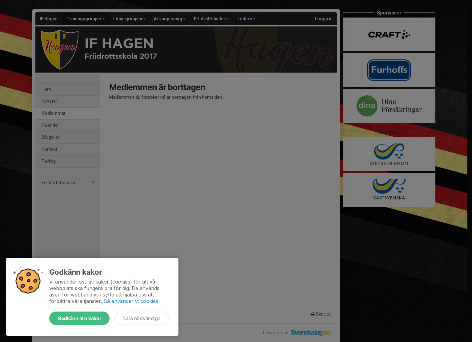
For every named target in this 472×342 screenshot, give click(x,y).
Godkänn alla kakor (79, 318)
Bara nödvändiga (141, 318)
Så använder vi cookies (131, 301)
